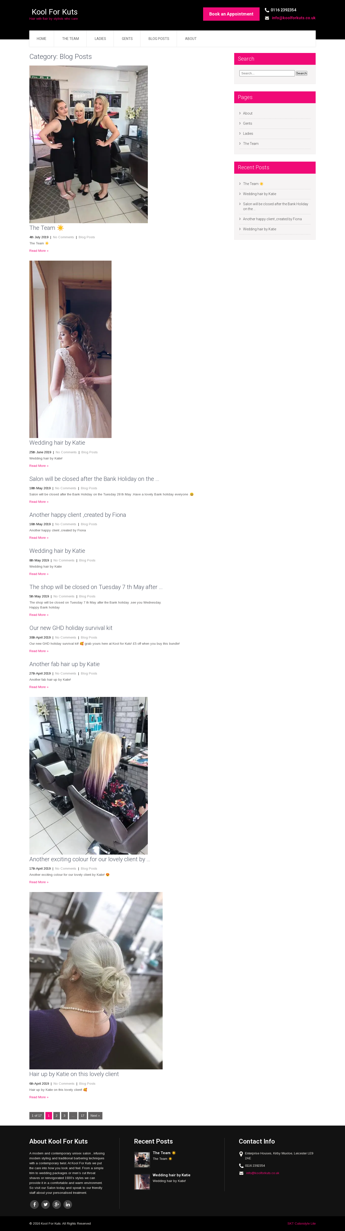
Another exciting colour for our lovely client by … (89, 859)
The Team (70, 39)
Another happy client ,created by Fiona (77, 514)
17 (82, 1115)
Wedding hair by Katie (57, 442)
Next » (95, 1115)
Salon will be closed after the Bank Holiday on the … (94, 478)
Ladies (100, 39)
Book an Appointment (231, 14)
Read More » (39, 251)
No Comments (63, 237)
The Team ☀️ (46, 227)
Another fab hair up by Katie (64, 664)
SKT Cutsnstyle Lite (302, 1223)
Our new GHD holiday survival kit (71, 627)
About (191, 39)
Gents (127, 39)
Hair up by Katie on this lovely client (74, 1074)
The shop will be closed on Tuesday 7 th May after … (96, 587)
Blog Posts (159, 39)
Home (41, 39)
